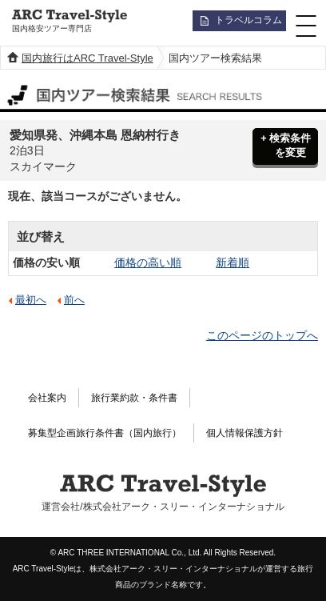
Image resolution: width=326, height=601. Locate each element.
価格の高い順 (147, 262)
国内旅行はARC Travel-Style (87, 58)
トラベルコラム (248, 20)
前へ (74, 300)
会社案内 (47, 397)
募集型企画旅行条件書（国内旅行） (104, 433)
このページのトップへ (262, 335)
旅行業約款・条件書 (134, 397)
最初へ (30, 300)
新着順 (232, 262)
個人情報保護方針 (244, 433)
